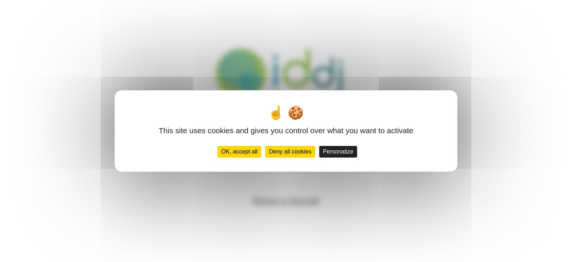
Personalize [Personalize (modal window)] (338, 151)
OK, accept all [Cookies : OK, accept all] (239, 151)
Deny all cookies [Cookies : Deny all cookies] (290, 151)
